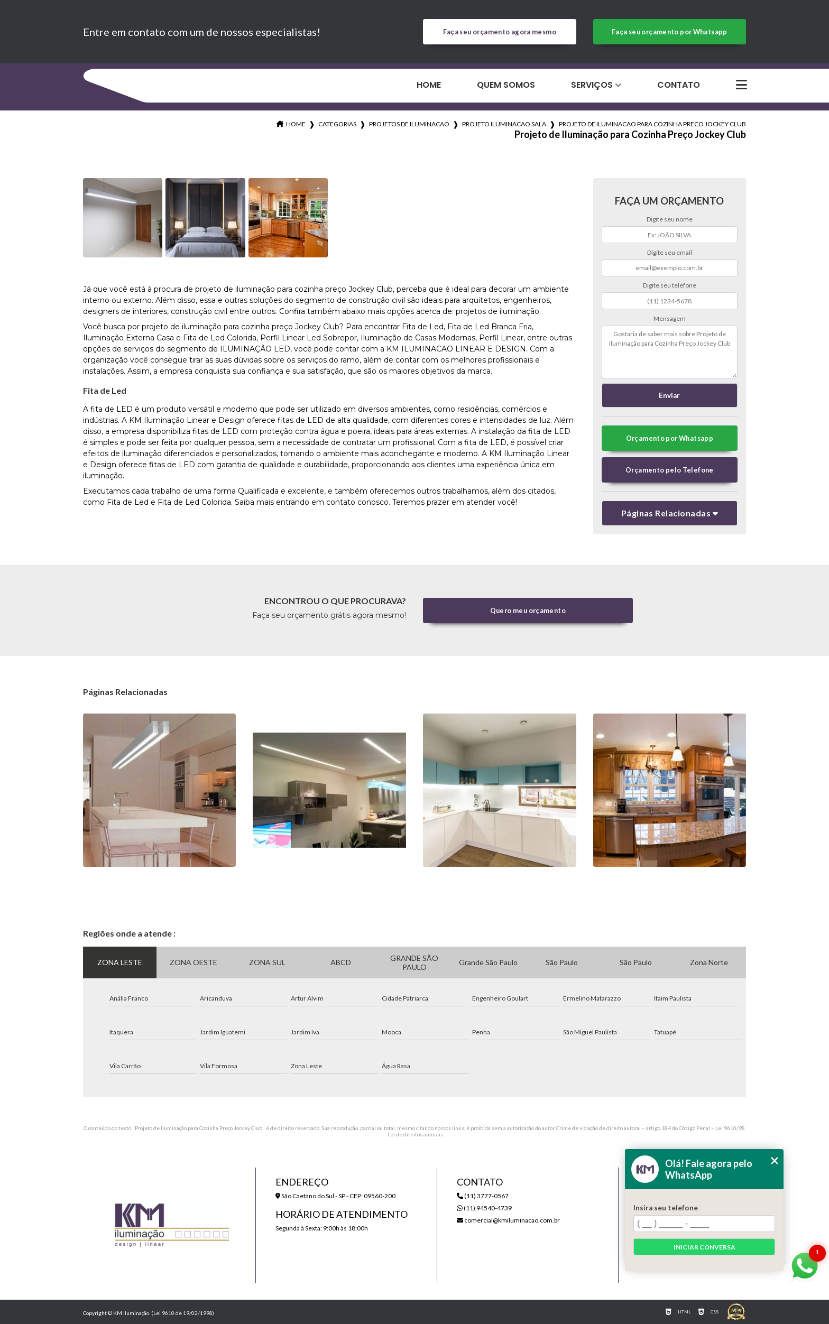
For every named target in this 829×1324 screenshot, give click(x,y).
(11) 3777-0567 (483, 1196)
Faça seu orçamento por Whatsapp (669, 31)
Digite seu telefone (669, 285)
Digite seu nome (670, 219)
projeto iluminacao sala (504, 124)
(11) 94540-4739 (484, 1208)
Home (429, 85)
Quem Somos (506, 85)
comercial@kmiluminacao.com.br (508, 1220)
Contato (678, 85)
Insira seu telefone (665, 1207)
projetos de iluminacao (409, 124)
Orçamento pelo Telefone (669, 470)
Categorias (337, 124)
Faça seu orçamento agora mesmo (499, 31)
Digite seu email (669, 252)
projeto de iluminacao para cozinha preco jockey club (652, 124)
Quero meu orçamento (528, 610)
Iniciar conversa (704, 1247)
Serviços (592, 85)
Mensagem (669, 318)
